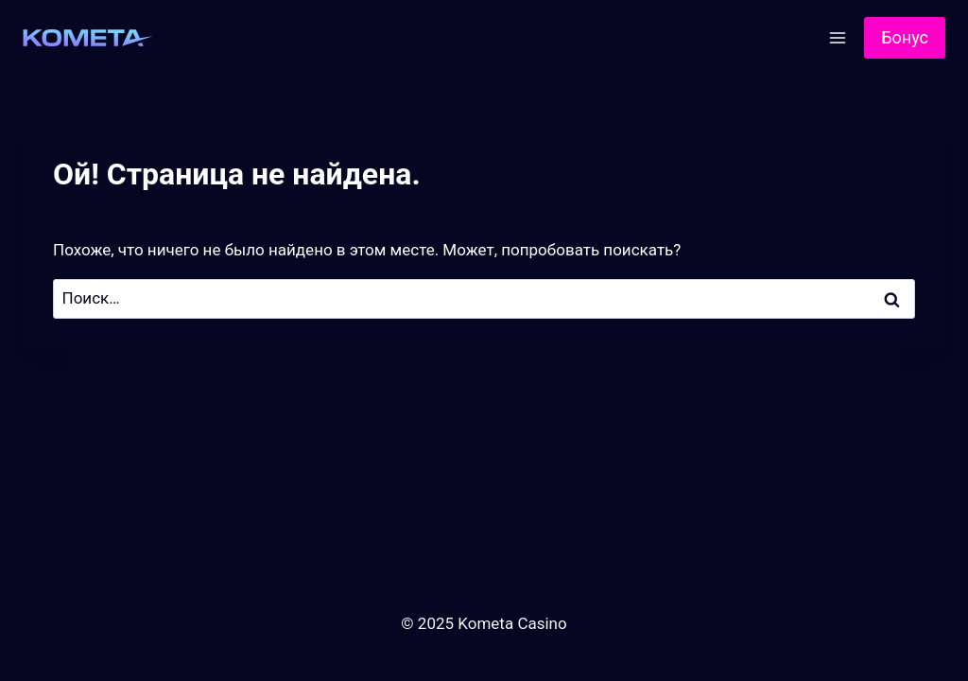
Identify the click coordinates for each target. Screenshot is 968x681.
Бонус (904, 37)
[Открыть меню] (837, 37)
